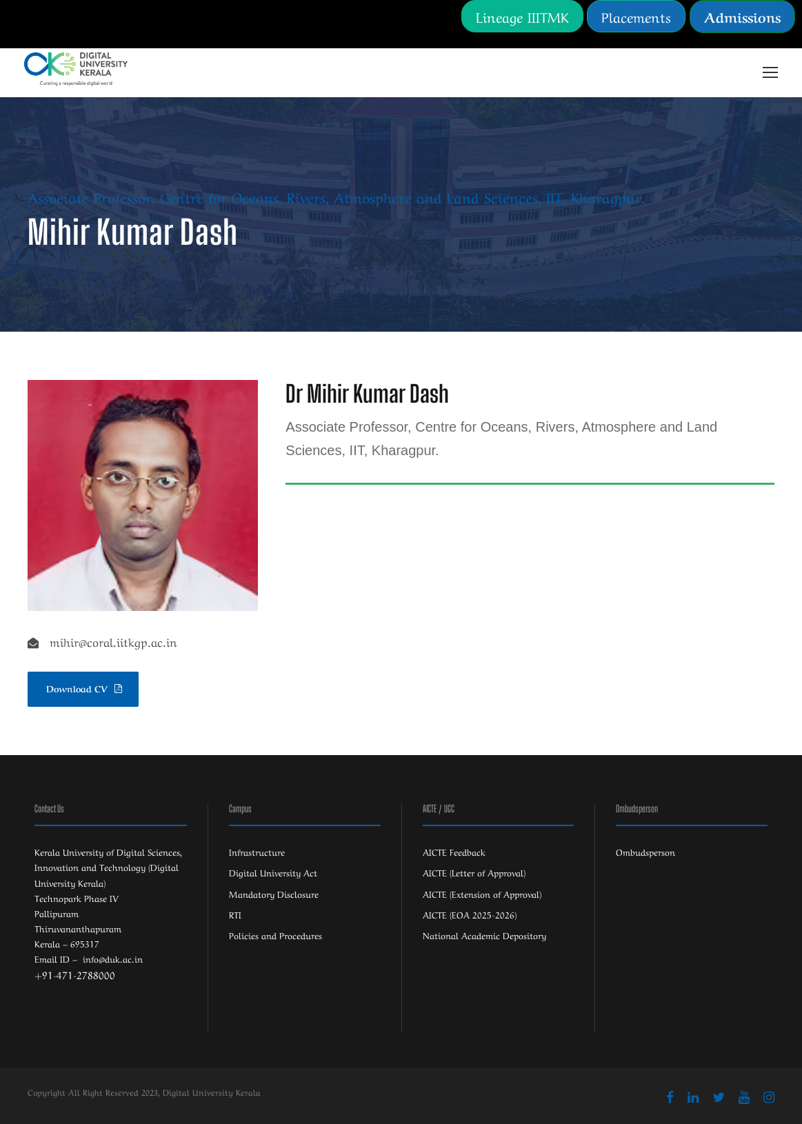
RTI (235, 914)
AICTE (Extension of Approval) (482, 893)
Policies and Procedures (275, 934)
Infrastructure (257, 851)
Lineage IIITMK (522, 16)
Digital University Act (273, 872)
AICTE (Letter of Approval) (474, 872)
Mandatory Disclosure (274, 893)
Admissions (742, 16)
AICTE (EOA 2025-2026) (470, 914)
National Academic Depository (484, 934)
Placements (636, 16)
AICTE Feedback (454, 851)
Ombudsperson (645, 851)
